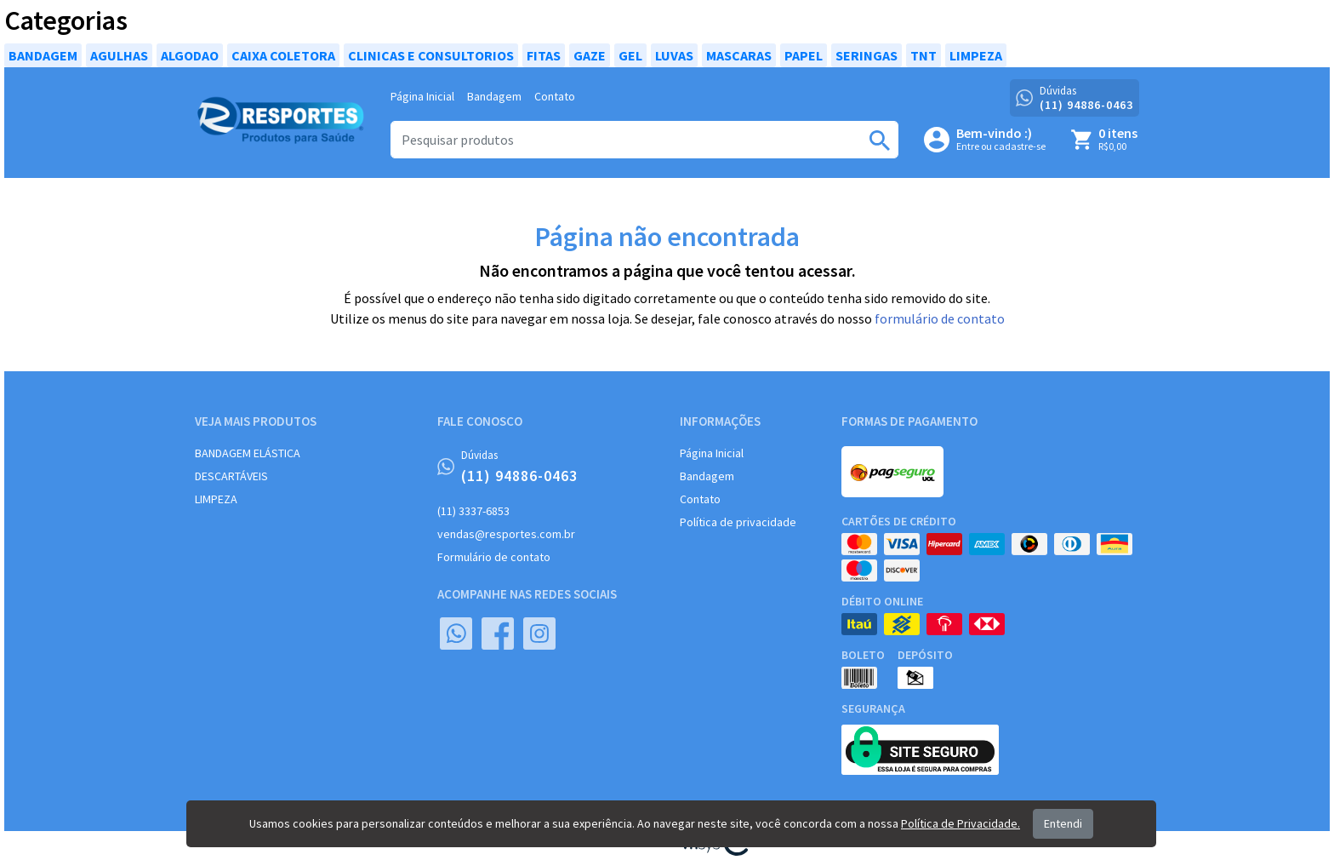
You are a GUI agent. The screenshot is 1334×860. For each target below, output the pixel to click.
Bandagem (494, 96)
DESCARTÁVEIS (231, 476)
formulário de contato (940, 318)
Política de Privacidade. (960, 823)
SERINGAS (866, 55)
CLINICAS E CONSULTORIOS (431, 55)
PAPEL (803, 55)
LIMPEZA (975, 55)
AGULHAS (119, 55)
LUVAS (674, 55)
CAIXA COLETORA (283, 55)
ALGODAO (190, 55)
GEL (630, 55)
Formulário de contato (493, 557)
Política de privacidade (738, 522)
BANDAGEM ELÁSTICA (247, 453)
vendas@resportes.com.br (506, 534)
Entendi (1063, 823)
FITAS (544, 55)
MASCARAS (739, 55)
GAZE (589, 55)
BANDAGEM (43, 55)
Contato (554, 96)
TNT (923, 55)
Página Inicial (422, 96)
